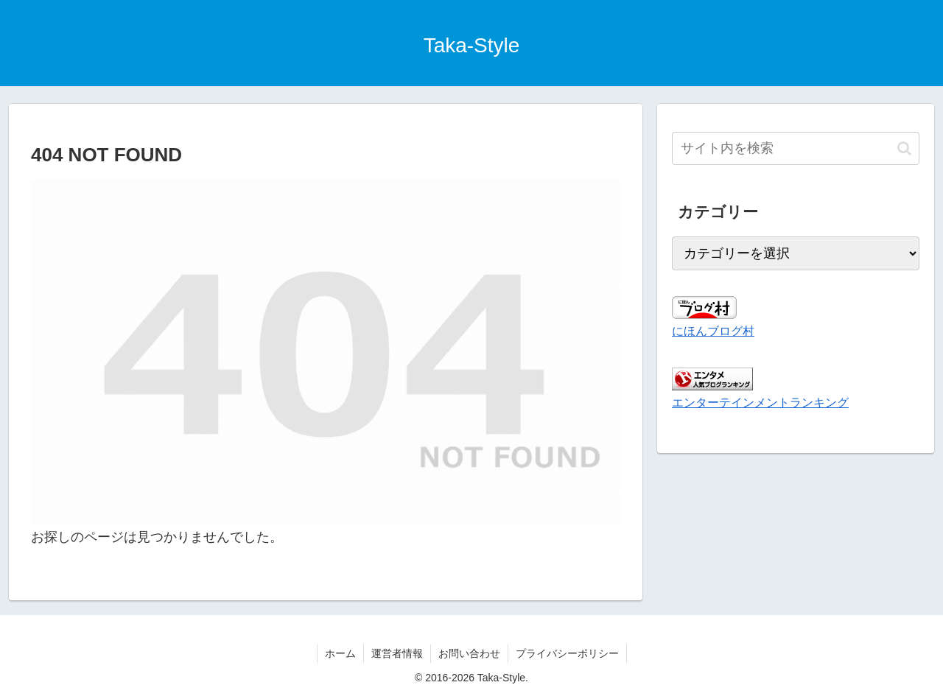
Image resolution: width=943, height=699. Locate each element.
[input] (795, 148)
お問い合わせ (469, 653)
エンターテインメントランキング (760, 402)
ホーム (340, 653)
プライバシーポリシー (567, 653)
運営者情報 (397, 653)
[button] (904, 148)
